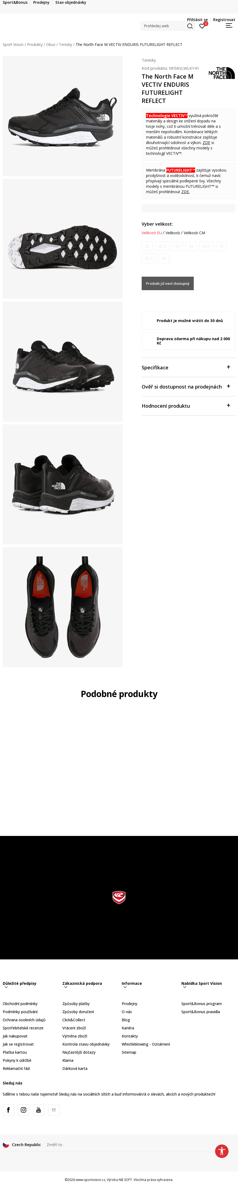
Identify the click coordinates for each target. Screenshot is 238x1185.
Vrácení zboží (74, 1027)
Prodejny (129, 1003)
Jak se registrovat (18, 1044)
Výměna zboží (74, 1036)
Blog (126, 1019)
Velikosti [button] (173, 233)
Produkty (35, 44)
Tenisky (65, 44)
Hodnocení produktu (186, 405)
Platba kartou (15, 1052)
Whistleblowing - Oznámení (146, 1044)
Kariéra (128, 1027)
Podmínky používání (20, 1011)
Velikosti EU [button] (152, 233)
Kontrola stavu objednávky (86, 1044)
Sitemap (129, 1052)
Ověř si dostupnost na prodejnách (186, 386)
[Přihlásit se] (202, 26)
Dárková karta (74, 1068)
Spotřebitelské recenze (23, 1027)
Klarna (67, 1060)
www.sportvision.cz (90, 1179)
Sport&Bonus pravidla (200, 1011)
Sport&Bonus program (201, 1003)
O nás (127, 1011)
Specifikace (186, 367)
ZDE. (185, 191)
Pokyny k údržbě (17, 1060)
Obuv (50, 44)
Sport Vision (13, 44)
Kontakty (130, 1036)
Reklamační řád (16, 1068)
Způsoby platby (76, 1003)
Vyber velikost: (157, 224)
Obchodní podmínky (20, 1003)
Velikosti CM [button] (194, 233)
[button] (168, 26)
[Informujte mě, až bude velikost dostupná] (147, 246)
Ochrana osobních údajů (24, 1019)
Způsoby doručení (78, 1011)
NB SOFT (125, 1179)
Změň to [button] (54, 1144)
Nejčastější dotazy (79, 1052)
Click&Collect (73, 1019)
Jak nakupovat (15, 1036)
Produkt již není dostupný (167, 283)
